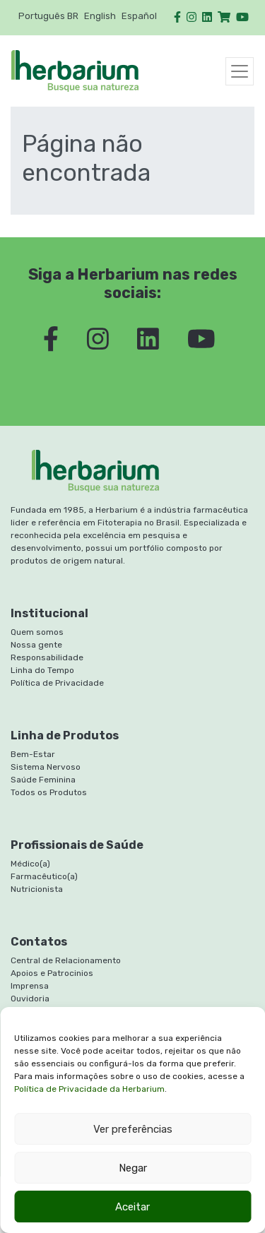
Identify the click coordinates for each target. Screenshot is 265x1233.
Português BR (48, 16)
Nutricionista (37, 889)
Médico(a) (30, 864)
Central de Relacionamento (66, 960)
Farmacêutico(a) (44, 876)
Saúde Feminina (43, 780)
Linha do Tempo (42, 670)
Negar (133, 1168)
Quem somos (37, 632)
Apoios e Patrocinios (52, 973)
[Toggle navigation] (239, 71)
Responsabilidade (47, 657)
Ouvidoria (30, 998)
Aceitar (132, 1207)
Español (139, 16)
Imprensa (30, 986)
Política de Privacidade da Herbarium (89, 1089)
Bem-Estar (33, 754)
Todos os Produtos (49, 792)
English (100, 16)
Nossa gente (36, 645)
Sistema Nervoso (46, 767)
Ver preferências (132, 1129)
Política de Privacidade (57, 683)
